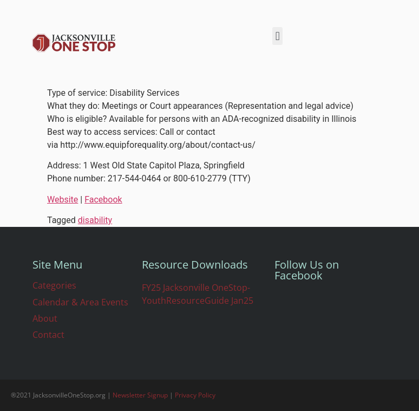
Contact (48, 335)
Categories (54, 285)
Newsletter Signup (140, 395)
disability (95, 220)
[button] (277, 36)
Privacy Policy (195, 395)
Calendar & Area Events (80, 302)
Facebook (103, 199)
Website (62, 199)
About (44, 318)
